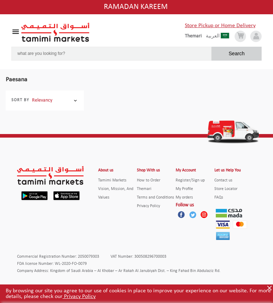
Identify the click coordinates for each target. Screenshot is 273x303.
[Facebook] (181, 214)
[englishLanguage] (195, 36)
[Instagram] (204, 214)
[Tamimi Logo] (55, 32)
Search (237, 53)
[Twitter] (192, 214)
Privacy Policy (79, 296)
